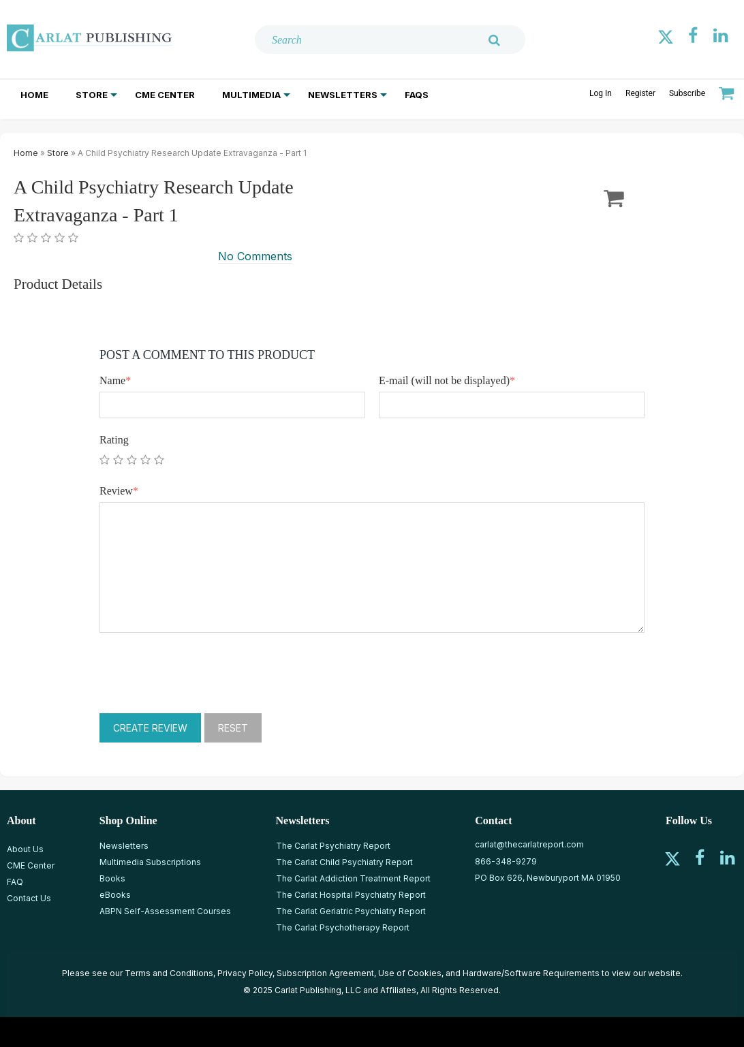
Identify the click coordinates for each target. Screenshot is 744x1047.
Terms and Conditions (169, 973)
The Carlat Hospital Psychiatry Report (351, 895)
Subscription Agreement (325, 973)
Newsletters (342, 94)
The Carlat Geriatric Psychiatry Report (351, 911)
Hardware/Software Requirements (531, 973)
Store (92, 94)
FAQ (15, 882)
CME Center (165, 94)
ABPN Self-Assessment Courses (165, 911)
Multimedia (251, 94)
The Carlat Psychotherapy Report (342, 927)
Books (112, 878)
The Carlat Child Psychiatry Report (344, 862)
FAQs (417, 94)
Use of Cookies (409, 973)
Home (34, 94)
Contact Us (29, 898)
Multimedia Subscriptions (150, 862)
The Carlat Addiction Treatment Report (353, 878)
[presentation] (203, 673)
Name (115, 380)
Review (118, 491)
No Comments (255, 256)
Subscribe (687, 93)
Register (640, 93)
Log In (600, 93)
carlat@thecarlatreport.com (529, 844)
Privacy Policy (245, 973)
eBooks (115, 895)
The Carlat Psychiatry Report (333, 846)
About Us (25, 849)
